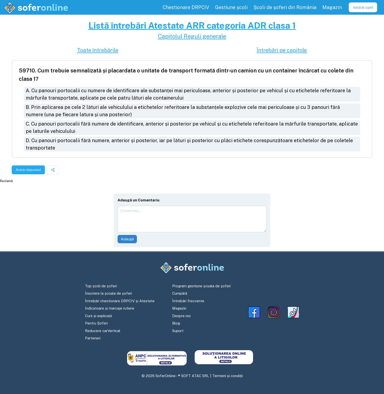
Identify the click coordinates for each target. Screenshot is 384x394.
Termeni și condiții (227, 376)
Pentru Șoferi (96, 323)
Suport (177, 331)
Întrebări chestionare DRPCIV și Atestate (120, 301)
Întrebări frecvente (188, 301)
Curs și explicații (98, 316)
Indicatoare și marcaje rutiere (109, 308)
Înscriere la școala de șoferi (108, 293)
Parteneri (92, 338)
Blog (176, 323)
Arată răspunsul (28, 170)
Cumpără (179, 293)
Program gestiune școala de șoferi (201, 286)
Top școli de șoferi (101, 286)
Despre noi (181, 316)
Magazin (179, 308)
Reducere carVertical (102, 331)
